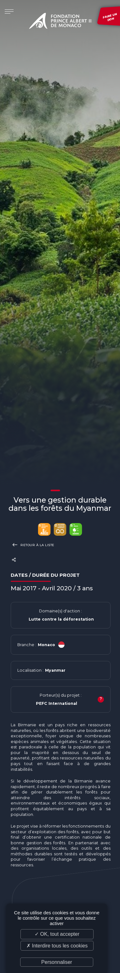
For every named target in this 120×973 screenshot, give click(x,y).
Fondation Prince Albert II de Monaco (60, 22)
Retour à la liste (32, 544)
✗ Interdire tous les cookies (57, 945)
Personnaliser (56, 962)
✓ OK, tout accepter (57, 934)
